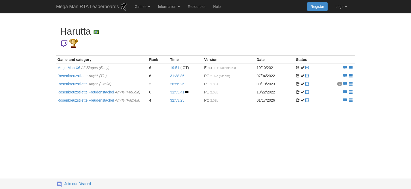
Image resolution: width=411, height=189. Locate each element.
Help (217, 6)
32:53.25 (177, 100)
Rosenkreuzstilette (82, 76)
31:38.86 (177, 76)
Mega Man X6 (83, 68)
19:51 (174, 68)
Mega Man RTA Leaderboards (92, 7)
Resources (196, 6)
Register (317, 6)
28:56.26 (177, 84)
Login (341, 6)
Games (142, 6)
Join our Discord (77, 184)
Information (169, 6)
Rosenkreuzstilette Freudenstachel (98, 92)
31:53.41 (177, 92)
